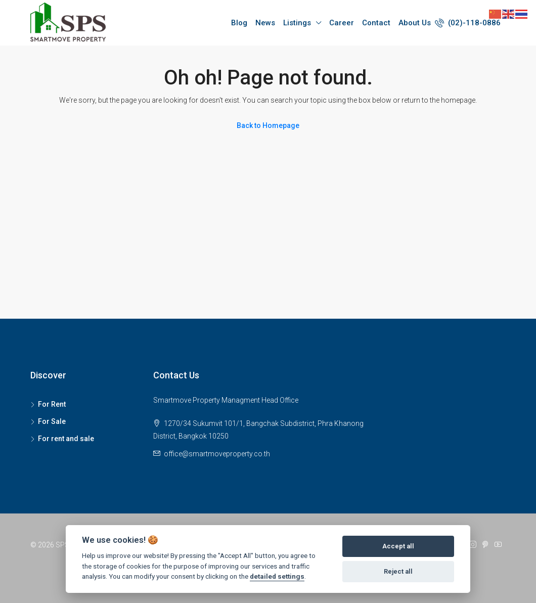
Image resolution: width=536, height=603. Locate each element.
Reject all (398, 571)
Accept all (398, 546)
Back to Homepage (268, 125)
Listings (297, 22)
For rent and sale (66, 439)
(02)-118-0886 (468, 22)
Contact (376, 22)
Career (341, 22)
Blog (239, 22)
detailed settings (277, 576)
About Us (414, 22)
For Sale (52, 421)
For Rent (52, 404)
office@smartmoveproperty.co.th (217, 454)
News (265, 22)
